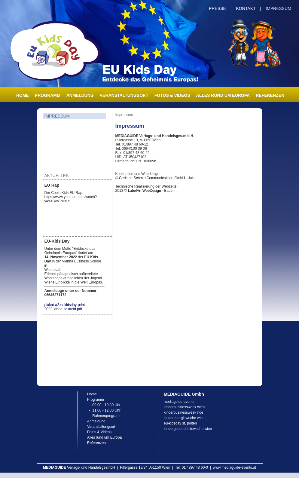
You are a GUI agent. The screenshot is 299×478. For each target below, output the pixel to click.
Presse (217, 8)
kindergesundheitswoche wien (188, 429)
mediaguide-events (179, 402)
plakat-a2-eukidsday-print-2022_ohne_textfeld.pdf (65, 307)
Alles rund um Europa (223, 95)
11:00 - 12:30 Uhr (106, 410)
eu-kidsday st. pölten (180, 423)
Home (22, 95)
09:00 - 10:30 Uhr (106, 405)
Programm (47, 95)
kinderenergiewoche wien (184, 418)
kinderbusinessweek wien (184, 407)
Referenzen (270, 95)
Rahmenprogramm (107, 416)
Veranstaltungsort (124, 95)
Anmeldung (80, 95)
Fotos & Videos (172, 95)
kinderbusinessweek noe (183, 412)
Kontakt (245, 8)
